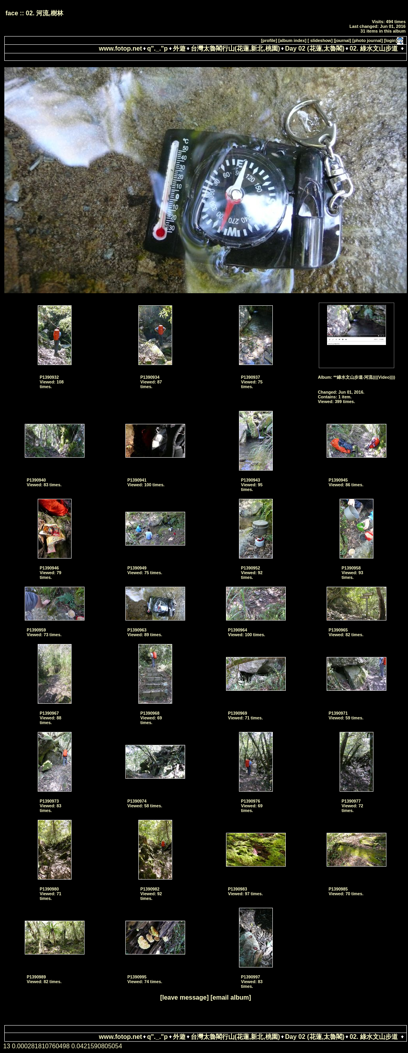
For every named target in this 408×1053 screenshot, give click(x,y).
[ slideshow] (320, 40)
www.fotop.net (120, 48)
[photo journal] (367, 40)
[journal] (342, 40)
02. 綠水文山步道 (373, 48)
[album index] (292, 40)
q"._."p (157, 48)
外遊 (179, 48)
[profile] (269, 40)
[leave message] (184, 997)
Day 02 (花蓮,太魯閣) (314, 48)
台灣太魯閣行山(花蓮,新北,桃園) (235, 48)
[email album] (230, 997)
